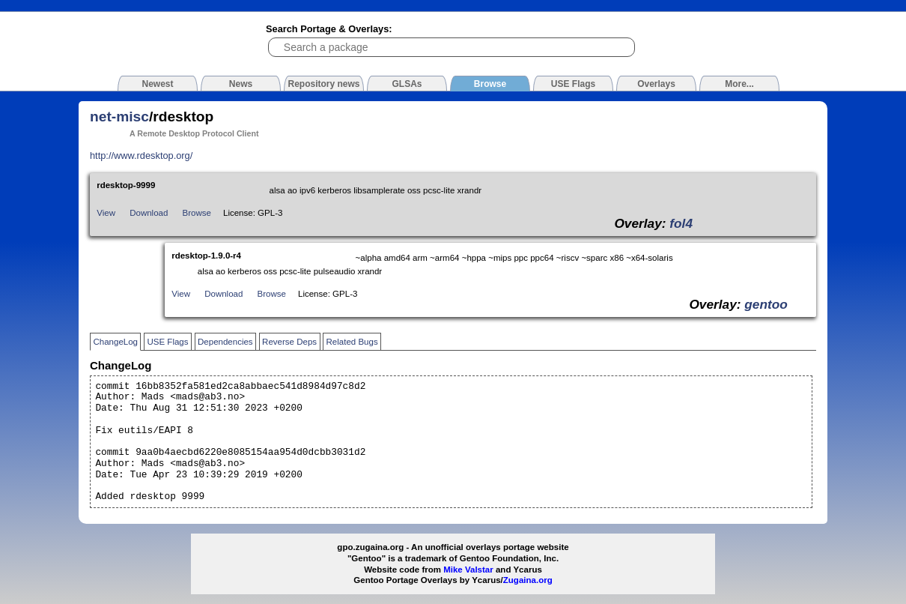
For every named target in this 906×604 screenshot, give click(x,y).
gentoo (766, 304)
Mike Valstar (468, 569)
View (106, 212)
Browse (197, 212)
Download (149, 212)
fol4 (681, 223)
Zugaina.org (528, 580)
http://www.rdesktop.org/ (141, 155)
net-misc (119, 116)
